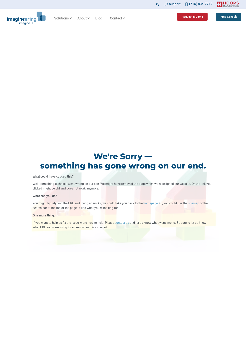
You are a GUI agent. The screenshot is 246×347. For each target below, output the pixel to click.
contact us (122, 223)
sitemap (193, 203)
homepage (150, 203)
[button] (158, 4)
